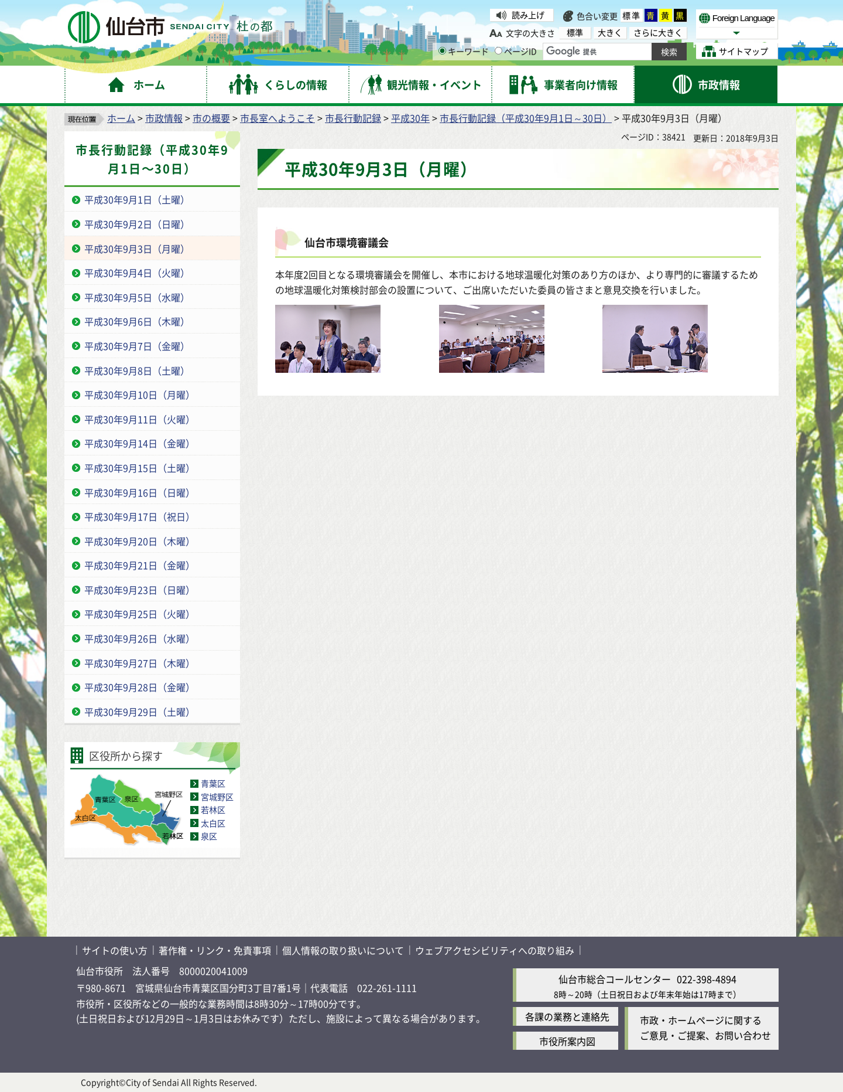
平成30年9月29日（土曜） (139, 712)
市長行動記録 (353, 118)
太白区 (213, 823)
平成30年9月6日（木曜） (137, 321)
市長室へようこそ (277, 118)
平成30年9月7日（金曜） (137, 346)
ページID (516, 51)
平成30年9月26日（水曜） (139, 638)
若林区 (213, 809)
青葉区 (213, 783)
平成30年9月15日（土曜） (139, 468)
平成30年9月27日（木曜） (139, 663)
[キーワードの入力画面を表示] (442, 51)
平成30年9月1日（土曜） (137, 199)
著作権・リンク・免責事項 (215, 950)
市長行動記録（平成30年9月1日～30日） (526, 118)
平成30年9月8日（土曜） (137, 370)
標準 (631, 15)
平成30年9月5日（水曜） (137, 297)
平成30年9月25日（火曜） (139, 614)
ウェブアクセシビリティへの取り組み (494, 950)
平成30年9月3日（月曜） (137, 248)
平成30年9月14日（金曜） (139, 443)
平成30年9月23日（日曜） (139, 590)
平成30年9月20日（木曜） (139, 541)
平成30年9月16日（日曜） (139, 492)
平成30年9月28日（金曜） (139, 687)
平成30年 (410, 118)
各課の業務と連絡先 (567, 1016)
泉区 (209, 836)
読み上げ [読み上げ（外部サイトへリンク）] (528, 15)
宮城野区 (217, 796)
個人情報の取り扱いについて (343, 950)
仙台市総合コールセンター (614, 979)
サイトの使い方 (115, 950)
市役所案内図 (567, 1041)
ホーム (121, 118)
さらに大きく (658, 32)
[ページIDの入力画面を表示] (498, 51)
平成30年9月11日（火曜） (139, 419)
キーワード (463, 51)
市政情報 (164, 118)
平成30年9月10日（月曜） (139, 394)
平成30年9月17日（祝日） (139, 516)
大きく (610, 32)
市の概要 (211, 118)
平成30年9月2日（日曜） (137, 224)
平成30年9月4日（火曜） (137, 273)
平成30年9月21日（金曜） (139, 565)
